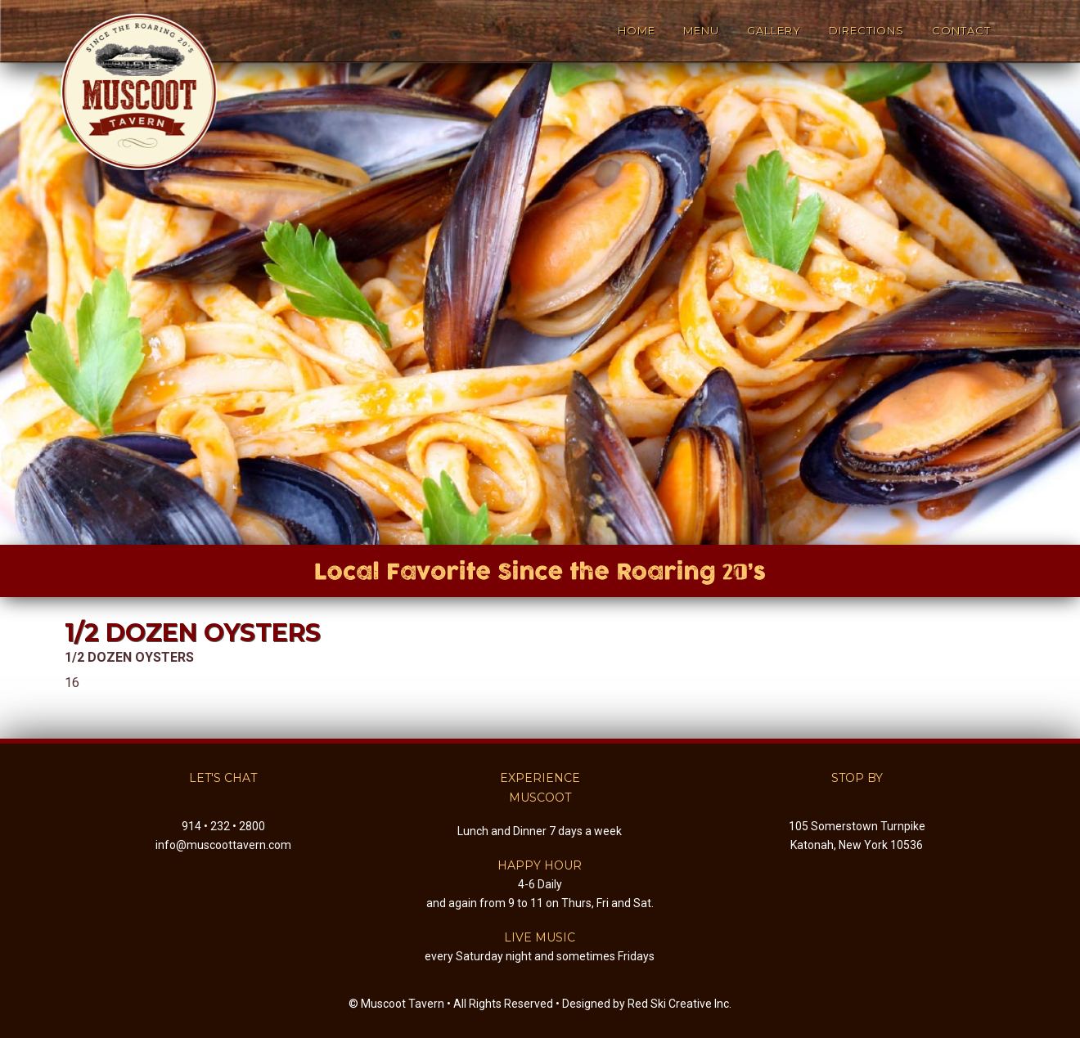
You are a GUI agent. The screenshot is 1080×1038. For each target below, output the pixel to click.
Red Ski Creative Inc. (679, 1003)
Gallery (774, 30)
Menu (701, 30)
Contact (961, 30)
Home (636, 30)
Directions (866, 30)
